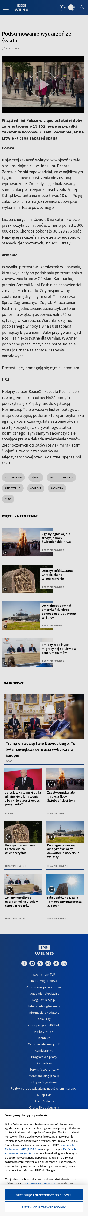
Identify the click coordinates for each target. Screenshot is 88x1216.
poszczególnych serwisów (40, 1183)
